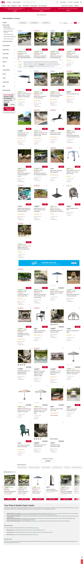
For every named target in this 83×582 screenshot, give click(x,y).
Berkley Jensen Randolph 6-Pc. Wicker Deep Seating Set (24, 57)
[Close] (60, 59)
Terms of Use (31, 66)
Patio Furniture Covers (8, 38)
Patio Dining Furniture (8, 34)
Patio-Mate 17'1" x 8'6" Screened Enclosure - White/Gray (55, 373)
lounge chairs (72, 507)
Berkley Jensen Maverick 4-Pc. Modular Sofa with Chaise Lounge (40, 296)
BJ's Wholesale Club (7, 541)
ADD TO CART (10, 499)
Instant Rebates (34, 22)
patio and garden (36, 527)
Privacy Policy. (41, 64)
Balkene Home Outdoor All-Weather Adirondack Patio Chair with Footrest (24, 210)
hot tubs (31, 532)
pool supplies (39, 532)
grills (31, 530)
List (79, 22)
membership (14, 541)
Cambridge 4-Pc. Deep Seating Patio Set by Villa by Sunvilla (24, 335)
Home (38, 14)
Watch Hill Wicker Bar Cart (73, 93)
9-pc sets (56, 513)
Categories (9, 2)
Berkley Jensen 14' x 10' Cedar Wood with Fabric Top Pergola (39, 210)
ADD (28, 49)
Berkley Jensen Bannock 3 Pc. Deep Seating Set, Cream (24, 175)
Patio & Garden (26, 5)
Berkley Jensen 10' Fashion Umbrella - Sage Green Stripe (40, 411)
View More (61, 287)
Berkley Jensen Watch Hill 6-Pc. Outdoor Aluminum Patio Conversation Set (40, 57)
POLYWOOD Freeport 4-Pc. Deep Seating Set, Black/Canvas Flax (24, 372)
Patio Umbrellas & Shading (9, 36)
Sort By (61, 22)
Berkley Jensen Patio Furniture (8, 32)
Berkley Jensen (54, 514)
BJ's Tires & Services (43, 5)
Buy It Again (63, 2)
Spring (8, 5)
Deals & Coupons (17, 2)
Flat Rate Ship (46, 22)
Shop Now (15, 10)
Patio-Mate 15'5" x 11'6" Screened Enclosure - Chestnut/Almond (23, 134)
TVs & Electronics (33, 5)
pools (26, 532)
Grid (75, 22)
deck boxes (36, 534)
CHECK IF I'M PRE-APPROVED (9, 109)
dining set (57, 507)
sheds (31, 534)
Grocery (19, 5)
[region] (42, 63)
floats (29, 532)
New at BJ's (3, 5)
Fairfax (77, 5)
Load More (47, 460)
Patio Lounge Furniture (9, 28)
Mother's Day (14, 5)
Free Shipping (23, 22)
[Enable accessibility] (82, 557)
